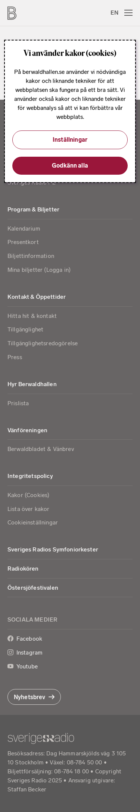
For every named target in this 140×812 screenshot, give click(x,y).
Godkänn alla (70, 165)
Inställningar (70, 139)
